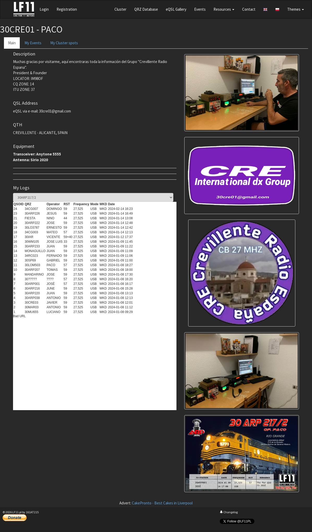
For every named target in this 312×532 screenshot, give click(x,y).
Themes (295, 9)
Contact (248, 9)
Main (12, 42)
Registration (67, 9)
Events (200, 9)
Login (44, 9)
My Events (33, 42)
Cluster (120, 9)
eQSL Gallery (176, 9)
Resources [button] (223, 9)
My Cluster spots (64, 42)
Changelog (229, 512)
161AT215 (32, 512)
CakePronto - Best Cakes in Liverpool (162, 502)
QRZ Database (146, 9)
